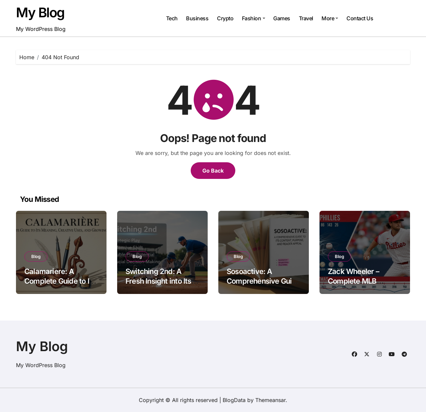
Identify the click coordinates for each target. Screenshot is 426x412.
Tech (172, 18)
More (329, 18)
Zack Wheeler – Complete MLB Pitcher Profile (353, 281)
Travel (306, 18)
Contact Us (359, 18)
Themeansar (270, 400)
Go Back (213, 170)
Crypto (225, 18)
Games (281, 18)
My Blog (40, 12)
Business (197, 18)
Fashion (253, 18)
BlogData (234, 400)
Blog (36, 256)
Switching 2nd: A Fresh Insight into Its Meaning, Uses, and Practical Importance (159, 285)
